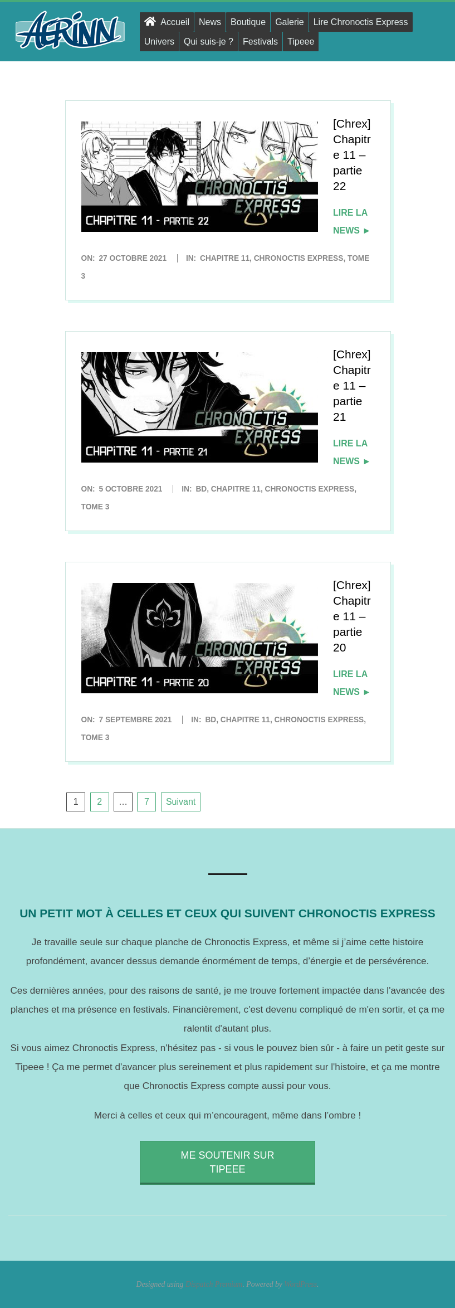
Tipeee (300, 41)
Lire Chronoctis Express (361, 22)
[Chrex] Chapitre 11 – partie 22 (352, 154)
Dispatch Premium (214, 1284)
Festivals (260, 41)
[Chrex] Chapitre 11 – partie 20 (352, 616)
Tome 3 (95, 507)
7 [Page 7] (146, 801)
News (210, 22)
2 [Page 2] (99, 801)
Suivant (180, 801)
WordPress (300, 1284)
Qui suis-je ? (208, 41)
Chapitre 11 (224, 258)
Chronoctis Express (299, 258)
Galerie (289, 22)
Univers (159, 41)
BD (201, 489)
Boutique (248, 22)
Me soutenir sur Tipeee (227, 1162)
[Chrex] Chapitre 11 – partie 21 (352, 385)
